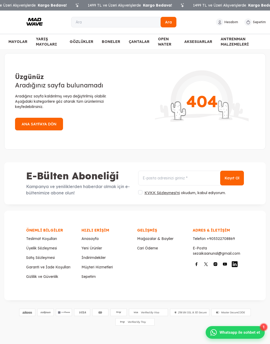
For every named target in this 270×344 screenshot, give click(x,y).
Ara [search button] (168, 22)
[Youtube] (225, 264)
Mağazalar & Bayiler (155, 238)
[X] (206, 264)
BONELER (111, 41)
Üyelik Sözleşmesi (41, 248)
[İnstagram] (215, 264)
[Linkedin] (235, 264)
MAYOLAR (17, 41)
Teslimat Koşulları (41, 238)
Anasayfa (90, 238)
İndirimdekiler (93, 257)
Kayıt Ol (232, 178)
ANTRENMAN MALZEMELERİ (235, 42)
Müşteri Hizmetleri (97, 267)
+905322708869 (221, 238)
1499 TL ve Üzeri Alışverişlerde (133, 5)
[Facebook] (196, 264)
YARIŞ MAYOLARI (46, 42)
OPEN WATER (164, 42)
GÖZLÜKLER (81, 41)
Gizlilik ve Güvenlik (42, 276)
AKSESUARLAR (198, 41)
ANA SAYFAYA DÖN (39, 124)
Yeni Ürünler (91, 248)
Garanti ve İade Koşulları (48, 267)
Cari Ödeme (147, 248)
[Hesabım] (227, 22)
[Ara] (123, 22)
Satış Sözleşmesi (40, 257)
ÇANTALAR (139, 41)
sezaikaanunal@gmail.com (216, 253)
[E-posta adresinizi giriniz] (191, 178)
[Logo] (34, 22)
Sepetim (88, 276)
